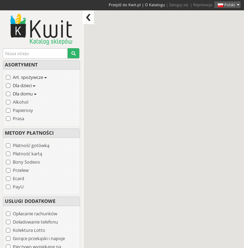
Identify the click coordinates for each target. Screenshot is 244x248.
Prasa (18, 118)
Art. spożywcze (30, 77)
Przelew (21, 170)
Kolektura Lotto (29, 230)
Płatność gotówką (31, 145)
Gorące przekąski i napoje (39, 238)
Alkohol (20, 102)
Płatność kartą (27, 154)
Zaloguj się (178, 4)
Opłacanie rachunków (35, 213)
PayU (18, 187)
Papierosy (23, 110)
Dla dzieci (24, 85)
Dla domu (25, 94)
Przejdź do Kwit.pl (125, 4)
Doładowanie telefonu (35, 222)
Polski (229, 4)
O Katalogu (155, 4)
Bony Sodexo (26, 162)
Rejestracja (202, 4)
